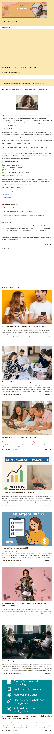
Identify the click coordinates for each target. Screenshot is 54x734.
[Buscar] (48, 2)
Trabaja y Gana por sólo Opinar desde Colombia (19, 67)
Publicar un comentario (14, 72)
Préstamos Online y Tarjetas (10, 22)
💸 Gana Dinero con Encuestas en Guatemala (18, 493)
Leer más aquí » (48, 339)
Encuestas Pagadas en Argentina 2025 (15, 548)
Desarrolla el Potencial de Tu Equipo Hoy (16, 382)
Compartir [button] (4, 72)
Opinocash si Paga (8, 661)
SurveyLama (7, 201)
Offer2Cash (7, 197)
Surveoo (6, 194)
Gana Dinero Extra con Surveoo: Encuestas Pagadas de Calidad (24, 326)
